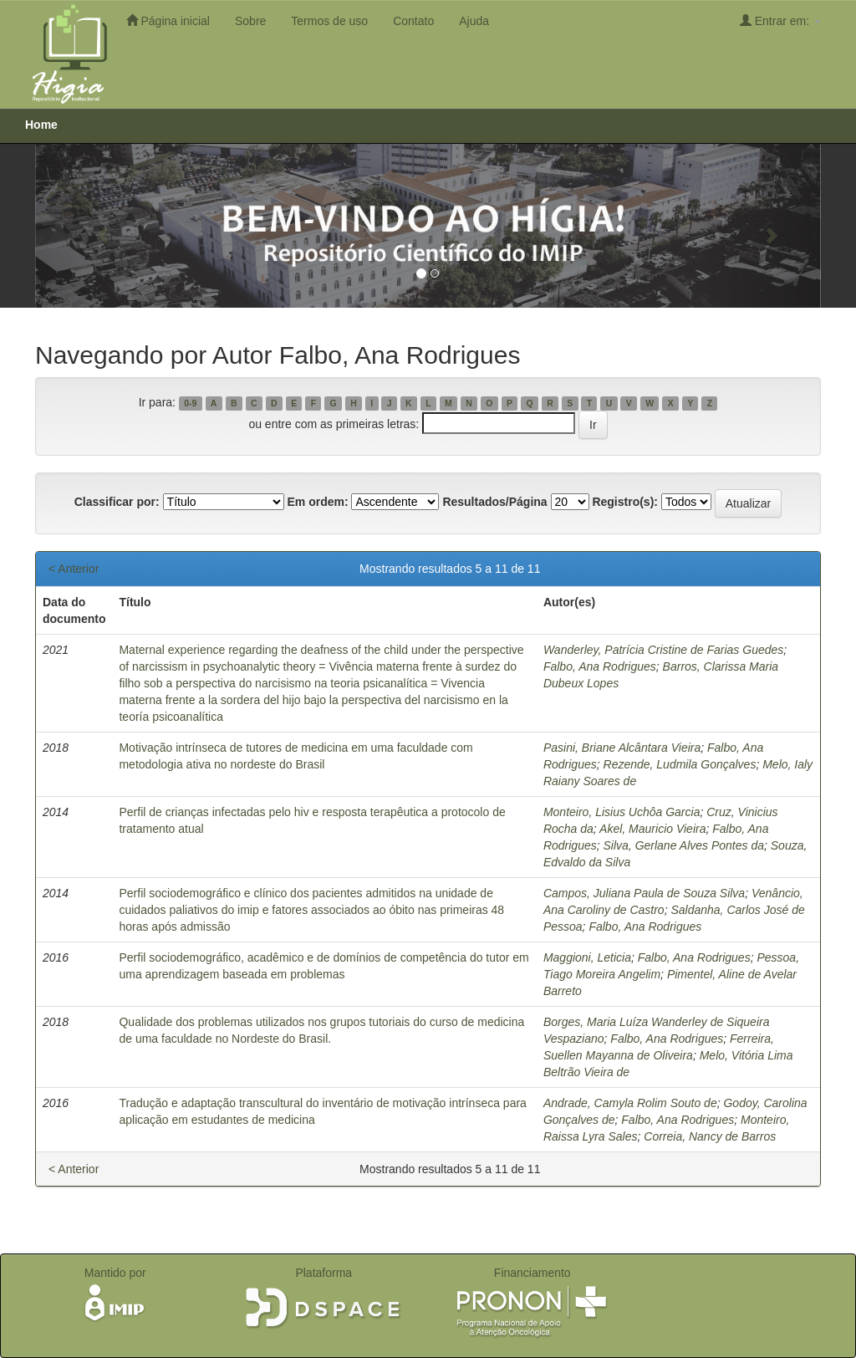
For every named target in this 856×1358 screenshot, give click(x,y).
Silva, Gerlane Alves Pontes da (684, 845)
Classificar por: (117, 501)
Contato (413, 21)
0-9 (190, 403)
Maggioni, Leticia (587, 957)
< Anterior (73, 568)
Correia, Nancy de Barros (710, 1136)
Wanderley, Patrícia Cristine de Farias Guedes (663, 649)
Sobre (250, 21)
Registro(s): (625, 501)
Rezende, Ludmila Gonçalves (680, 764)
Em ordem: (317, 501)
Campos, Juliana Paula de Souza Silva (644, 893)
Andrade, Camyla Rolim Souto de (630, 1103)
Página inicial (168, 20)
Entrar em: (780, 20)
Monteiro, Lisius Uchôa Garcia (622, 812)
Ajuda (474, 21)
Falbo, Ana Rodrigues (599, 666)
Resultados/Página (494, 501)
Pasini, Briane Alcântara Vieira (622, 747)
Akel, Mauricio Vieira (652, 828)
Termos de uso (329, 21)
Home (41, 124)
